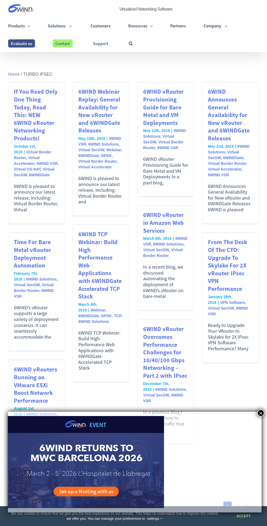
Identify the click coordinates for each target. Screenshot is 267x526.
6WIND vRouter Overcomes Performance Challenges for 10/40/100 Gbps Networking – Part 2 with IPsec (165, 352)
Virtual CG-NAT (27, 169)
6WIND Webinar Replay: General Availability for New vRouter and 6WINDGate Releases (99, 111)
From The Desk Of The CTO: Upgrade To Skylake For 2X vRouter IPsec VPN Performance (227, 265)
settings (154, 518)
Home (14, 74)
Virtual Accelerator (95, 167)
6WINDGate (39, 175)
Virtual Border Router (97, 161)
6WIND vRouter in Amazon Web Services (163, 222)
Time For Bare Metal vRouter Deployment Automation (32, 253)
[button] (131, 43)
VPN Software (232, 302)
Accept (244, 516)
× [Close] (261, 413)
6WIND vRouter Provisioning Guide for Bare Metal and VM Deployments (163, 107)
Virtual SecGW (91, 150)
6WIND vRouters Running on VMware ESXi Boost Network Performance (35, 385)
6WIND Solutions (103, 144)
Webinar (113, 150)
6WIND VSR (47, 163)
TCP (117, 316)
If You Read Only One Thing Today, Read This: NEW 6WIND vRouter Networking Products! (35, 115)
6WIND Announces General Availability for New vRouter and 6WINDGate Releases (229, 115)
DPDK (106, 155)
